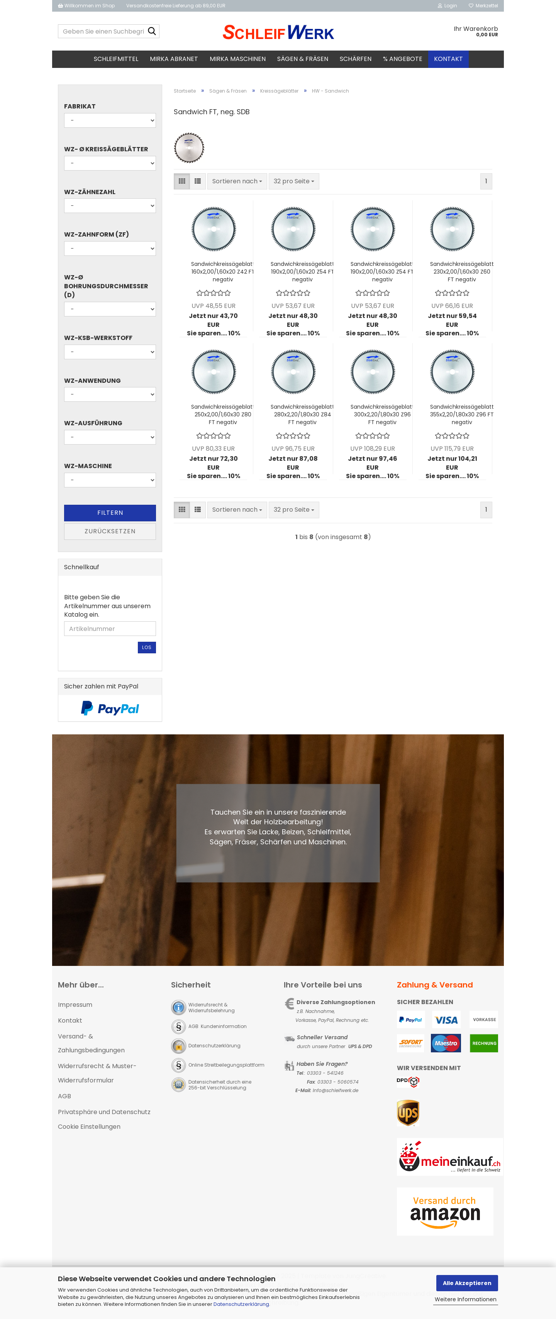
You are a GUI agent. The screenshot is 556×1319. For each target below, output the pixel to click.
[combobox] (237, 184)
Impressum (75, 1007)
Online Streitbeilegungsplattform (226, 1067)
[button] (182, 184)
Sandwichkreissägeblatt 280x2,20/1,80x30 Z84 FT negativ (302, 416)
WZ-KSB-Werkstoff (98, 340)
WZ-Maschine (88, 468)
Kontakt (448, 58)
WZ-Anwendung (92, 383)
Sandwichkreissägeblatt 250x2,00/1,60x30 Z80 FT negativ (223, 416)
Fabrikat (80, 109)
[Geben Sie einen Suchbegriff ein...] (152, 32)
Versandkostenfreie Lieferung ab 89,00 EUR (175, 5)
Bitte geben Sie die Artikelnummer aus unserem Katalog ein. (107, 608)
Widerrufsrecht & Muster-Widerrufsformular (97, 1075)
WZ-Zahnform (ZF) (96, 237)
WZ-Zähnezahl (89, 194)
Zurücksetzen (110, 533)
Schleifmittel (116, 58)
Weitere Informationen (466, 1299)
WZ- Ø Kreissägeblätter (106, 151)
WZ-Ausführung (93, 426)
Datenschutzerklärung (241, 1304)
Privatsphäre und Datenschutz (104, 1114)
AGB (64, 1098)
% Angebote (402, 58)
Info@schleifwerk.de (335, 1093)
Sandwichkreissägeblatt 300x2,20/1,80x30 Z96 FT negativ (382, 416)
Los (147, 649)
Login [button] (447, 5)
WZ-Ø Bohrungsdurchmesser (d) (106, 289)
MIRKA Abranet (174, 58)
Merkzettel (483, 5)
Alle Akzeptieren (467, 1283)
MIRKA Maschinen (238, 58)
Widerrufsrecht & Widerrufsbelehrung (211, 1010)
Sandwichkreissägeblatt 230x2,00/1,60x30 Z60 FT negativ (462, 274)
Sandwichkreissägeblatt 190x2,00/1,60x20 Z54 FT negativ (302, 274)
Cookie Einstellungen (89, 1129)
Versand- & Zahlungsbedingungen (91, 1045)
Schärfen (355, 58)
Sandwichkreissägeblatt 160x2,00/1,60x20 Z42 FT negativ (223, 274)
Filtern (110, 515)
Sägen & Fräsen (302, 58)
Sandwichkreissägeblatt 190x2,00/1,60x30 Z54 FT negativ (382, 274)
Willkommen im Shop (86, 5)
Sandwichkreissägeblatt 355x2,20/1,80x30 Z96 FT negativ (462, 416)
